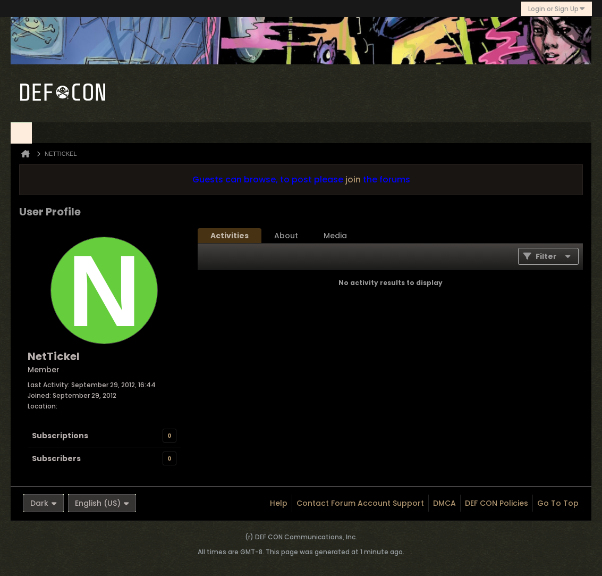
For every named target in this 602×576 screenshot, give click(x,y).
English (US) (102, 503)
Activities (229, 235)
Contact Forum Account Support (360, 503)
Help (278, 503)
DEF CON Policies (496, 503)
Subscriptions (60, 435)
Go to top (558, 503)
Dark (43, 503)
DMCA (444, 503)
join (353, 179)
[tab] (229, 235)
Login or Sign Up (556, 8)
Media (335, 235)
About (286, 235)
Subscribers (56, 458)
